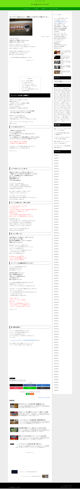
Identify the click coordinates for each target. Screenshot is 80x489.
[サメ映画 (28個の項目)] (60, 114)
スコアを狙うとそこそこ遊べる (28, 84)
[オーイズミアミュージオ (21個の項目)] (66, 119)
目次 (28, 78)
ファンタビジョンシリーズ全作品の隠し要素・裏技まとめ (62, 146)
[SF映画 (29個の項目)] (68, 112)
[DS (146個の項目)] (58, 97)
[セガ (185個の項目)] (69, 94)
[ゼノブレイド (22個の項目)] (57, 119)
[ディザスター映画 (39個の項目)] (67, 107)
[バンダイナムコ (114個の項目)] (64, 99)
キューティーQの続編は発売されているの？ (31, 89)
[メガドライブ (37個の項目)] (68, 109)
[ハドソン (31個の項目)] (63, 112)
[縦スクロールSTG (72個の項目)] (66, 102)
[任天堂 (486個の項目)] (56, 90)
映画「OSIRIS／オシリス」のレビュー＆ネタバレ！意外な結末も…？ (62, 142)
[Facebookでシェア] (30, 385)
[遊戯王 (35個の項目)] (68, 111)
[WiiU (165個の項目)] (61, 95)
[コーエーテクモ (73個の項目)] (58, 102)
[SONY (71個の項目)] (63, 104)
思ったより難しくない (27, 87)
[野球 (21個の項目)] (58, 121)
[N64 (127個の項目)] (65, 97)
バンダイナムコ (17, 380)
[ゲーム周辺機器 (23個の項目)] (67, 118)
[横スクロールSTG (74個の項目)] (67, 100)
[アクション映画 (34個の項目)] (57, 112)
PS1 (11, 380)
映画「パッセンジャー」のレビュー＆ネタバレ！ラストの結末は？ (62, 129)
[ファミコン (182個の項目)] (56, 95)
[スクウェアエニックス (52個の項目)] (58, 106)
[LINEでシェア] (30, 388)
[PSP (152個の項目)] (55, 97)
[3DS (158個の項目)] (65, 95)
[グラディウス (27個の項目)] (58, 116)
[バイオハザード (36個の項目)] (62, 111)
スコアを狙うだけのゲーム (27, 82)
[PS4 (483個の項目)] (59, 90)
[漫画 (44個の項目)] (62, 107)
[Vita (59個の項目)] (68, 104)
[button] (43, 388)
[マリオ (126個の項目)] (69, 97)
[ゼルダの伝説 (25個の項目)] (67, 116)
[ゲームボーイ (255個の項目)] (57, 94)
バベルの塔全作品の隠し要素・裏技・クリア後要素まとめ (62, 133)
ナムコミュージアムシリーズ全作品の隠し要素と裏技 (23, 340)
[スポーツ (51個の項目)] (65, 106)
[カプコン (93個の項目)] (61, 100)
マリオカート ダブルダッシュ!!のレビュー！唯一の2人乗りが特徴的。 (62, 138)
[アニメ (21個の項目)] (66, 121)
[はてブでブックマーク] (43, 385)
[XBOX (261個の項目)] (69, 92)
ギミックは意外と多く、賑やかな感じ (30, 85)
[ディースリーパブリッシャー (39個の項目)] (59, 109)
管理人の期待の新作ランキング (61, 21)
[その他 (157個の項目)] (69, 95)
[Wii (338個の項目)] (69, 90)
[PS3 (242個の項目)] (62, 94)
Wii (13, 380)
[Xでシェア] (16, 385)
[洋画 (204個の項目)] (65, 94)
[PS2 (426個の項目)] (66, 90)
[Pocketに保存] (16, 388)
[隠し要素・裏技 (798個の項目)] (67, 88)
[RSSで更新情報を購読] (31, 394)
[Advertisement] (29, 68)
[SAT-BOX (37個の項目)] (56, 111)
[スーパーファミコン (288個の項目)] (58, 92)
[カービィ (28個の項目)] (65, 114)
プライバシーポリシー (67, 485)
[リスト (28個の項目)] (56, 114)
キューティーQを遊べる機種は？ (28, 80)
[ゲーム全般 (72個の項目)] (57, 104)
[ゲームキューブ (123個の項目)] (57, 99)
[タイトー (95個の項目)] (56, 100)
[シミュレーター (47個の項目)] (57, 107)
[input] (62, 14)
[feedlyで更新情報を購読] (29, 394)
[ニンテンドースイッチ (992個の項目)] (58, 88)
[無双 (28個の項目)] (69, 114)
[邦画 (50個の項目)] (69, 106)
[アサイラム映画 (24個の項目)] (58, 118)
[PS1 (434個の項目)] (63, 90)
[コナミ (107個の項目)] (69, 99)
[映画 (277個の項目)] (64, 92)
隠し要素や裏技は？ (26, 90)
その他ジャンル (12, 378)
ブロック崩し (23, 380)
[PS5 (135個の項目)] (62, 97)
